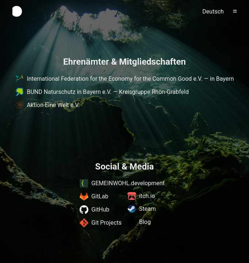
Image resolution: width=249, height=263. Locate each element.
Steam (141, 208)
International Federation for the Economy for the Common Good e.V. (114, 78)
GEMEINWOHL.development (122, 183)
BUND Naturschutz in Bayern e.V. (69, 91)
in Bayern (222, 78)
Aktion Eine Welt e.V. (53, 105)
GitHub (94, 209)
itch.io (141, 196)
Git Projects (101, 222)
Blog (139, 221)
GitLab (94, 196)
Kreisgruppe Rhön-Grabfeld (154, 91)
